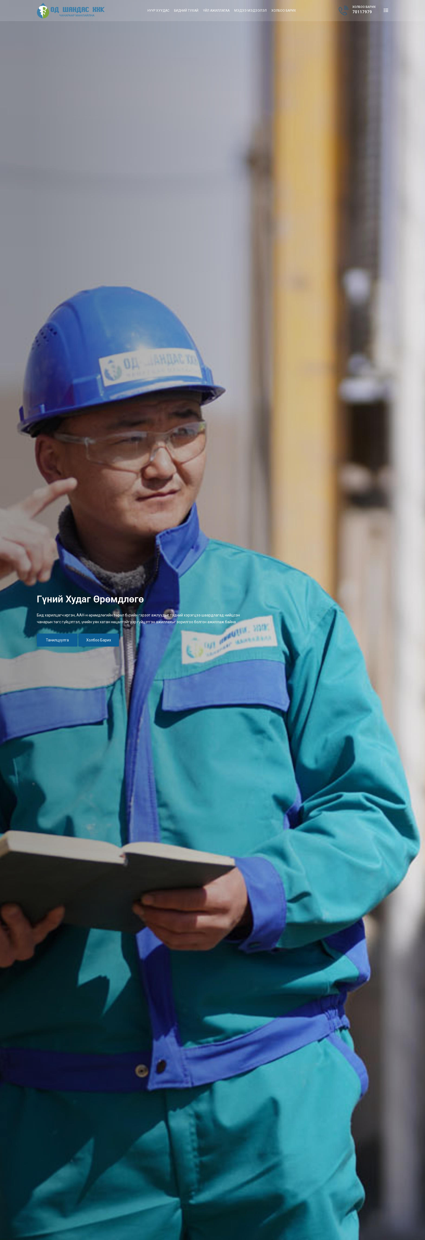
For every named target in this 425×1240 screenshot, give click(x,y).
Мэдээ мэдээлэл (250, 10)
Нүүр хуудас (158, 10)
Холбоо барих (283, 10)
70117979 (362, 11)
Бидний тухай (186, 10)
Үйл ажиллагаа (216, 10)
